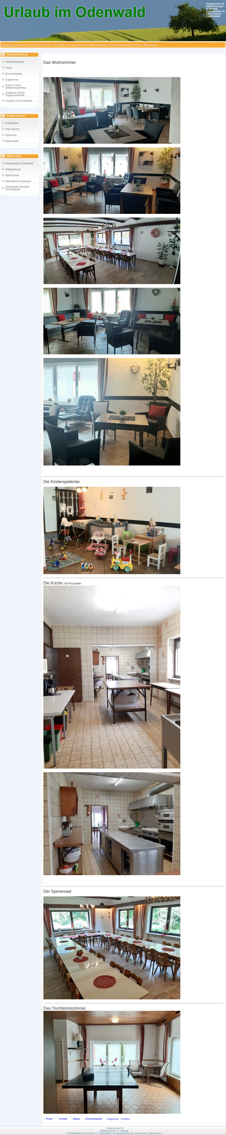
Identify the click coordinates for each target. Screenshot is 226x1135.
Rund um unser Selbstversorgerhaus (15, 86)
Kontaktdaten (12, 123)
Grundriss (125, 1119)
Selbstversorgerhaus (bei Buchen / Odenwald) (40, 45)
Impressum (10, 135)
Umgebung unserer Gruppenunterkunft (15, 94)
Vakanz (76, 1119)
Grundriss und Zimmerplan (18, 101)
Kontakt (63, 1119)
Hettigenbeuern (13, 169)
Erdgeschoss (11, 79)
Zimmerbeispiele (13, 74)
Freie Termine (12, 129)
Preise (8, 68)
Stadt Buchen (12, 175)
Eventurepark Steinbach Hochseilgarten (17, 188)
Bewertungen (12, 141)
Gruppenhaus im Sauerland (19, 163)
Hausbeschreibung (14, 62)
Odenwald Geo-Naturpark (18, 181)
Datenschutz (154, 1133)
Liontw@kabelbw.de (123, 1133)
